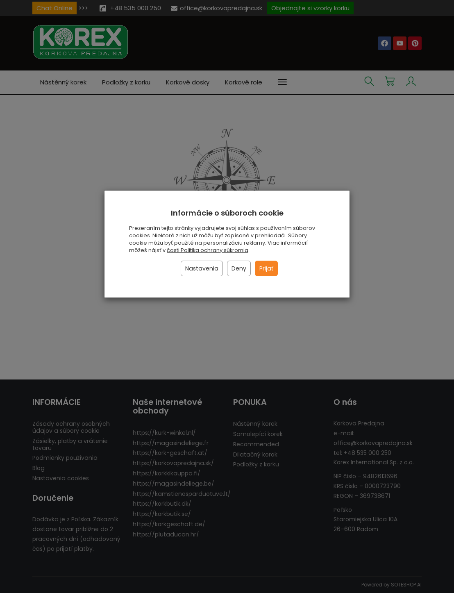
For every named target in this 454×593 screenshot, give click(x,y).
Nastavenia (201, 268)
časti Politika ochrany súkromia (207, 250)
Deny (239, 268)
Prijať (266, 268)
